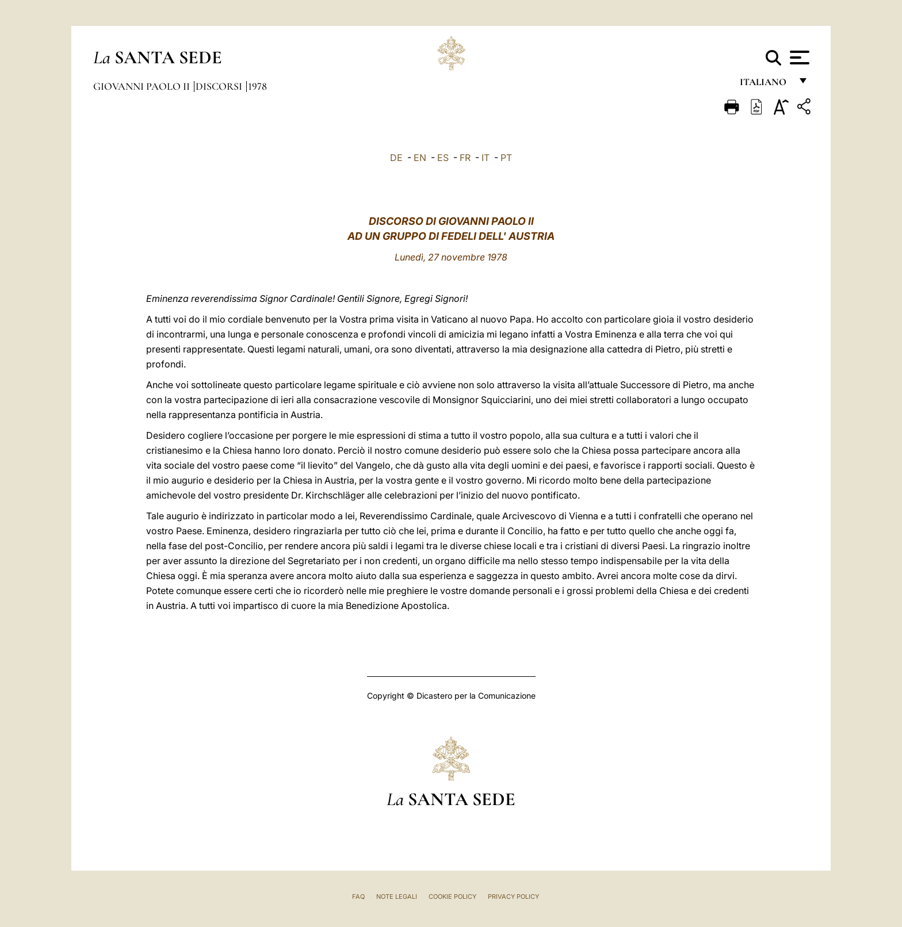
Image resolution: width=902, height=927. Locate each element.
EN (420, 157)
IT (485, 157)
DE (396, 157)
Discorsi (220, 86)
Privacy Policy (513, 896)
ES (443, 157)
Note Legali (396, 896)
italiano (765, 85)
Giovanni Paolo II (142, 86)
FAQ (358, 896)
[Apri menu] (798, 57)
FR (465, 157)
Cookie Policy (452, 896)
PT (506, 157)
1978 (257, 86)
